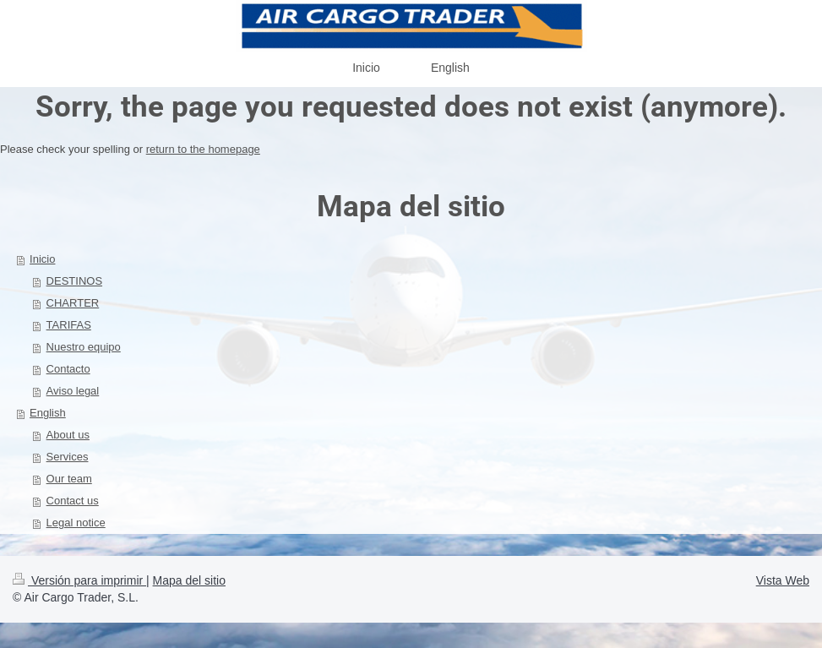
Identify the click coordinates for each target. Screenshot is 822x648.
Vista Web (782, 580)
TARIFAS (68, 325)
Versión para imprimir (79, 580)
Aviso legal (73, 390)
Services (67, 456)
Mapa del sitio (189, 580)
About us (68, 434)
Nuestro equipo (83, 346)
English (48, 412)
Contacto (68, 368)
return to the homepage (203, 149)
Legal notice (76, 522)
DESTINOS (74, 281)
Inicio (42, 259)
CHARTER (73, 303)
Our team (69, 478)
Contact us (72, 500)
